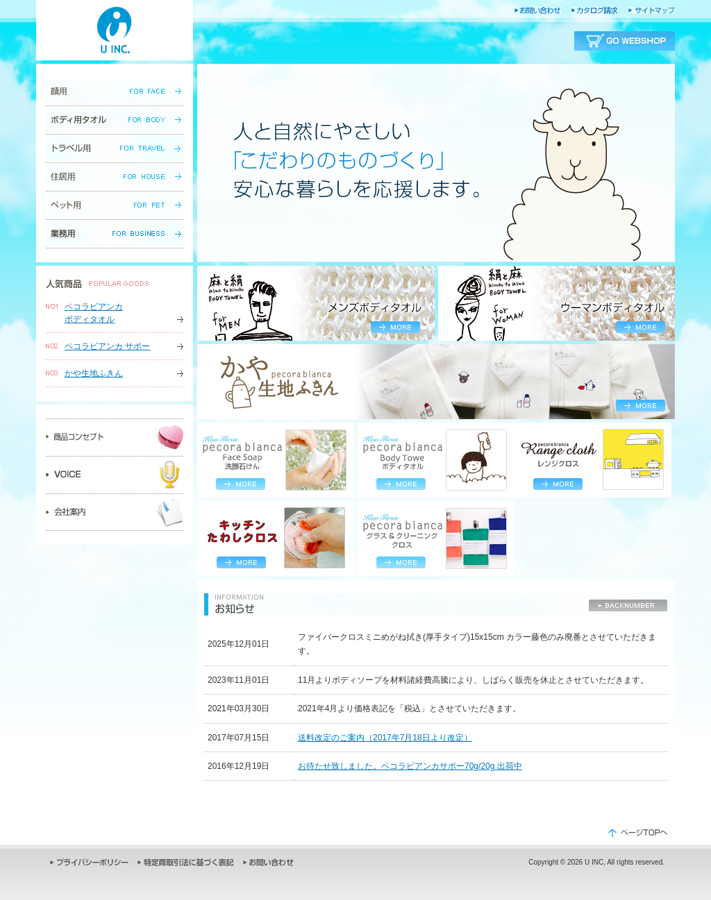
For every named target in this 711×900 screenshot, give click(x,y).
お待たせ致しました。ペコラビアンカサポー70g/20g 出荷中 (410, 766)
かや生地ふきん (94, 373)
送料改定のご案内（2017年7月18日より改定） (385, 737)
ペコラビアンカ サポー (107, 346)
